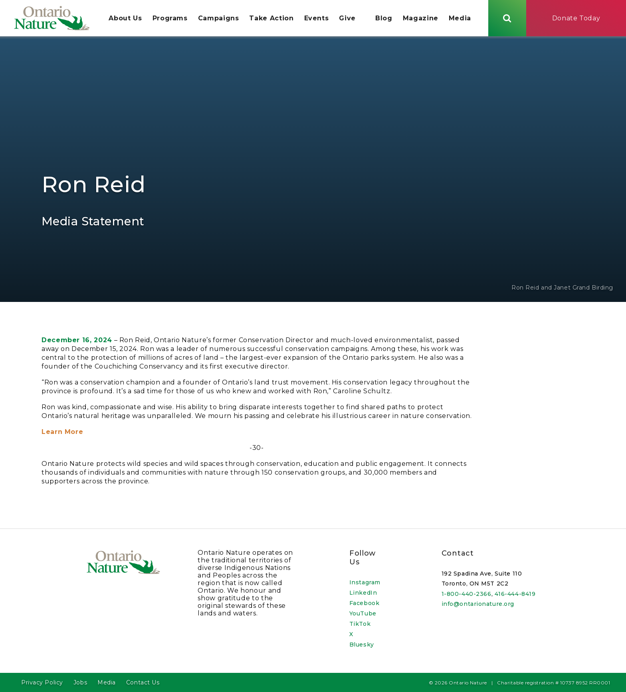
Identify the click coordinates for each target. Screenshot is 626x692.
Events (316, 18)
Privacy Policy (42, 682)
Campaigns (218, 18)
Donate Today (576, 18)
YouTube (362, 613)
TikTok (359, 623)
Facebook (364, 603)
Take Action (272, 18)
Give (347, 18)
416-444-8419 (515, 593)
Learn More (62, 433)
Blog (383, 18)
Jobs (80, 682)
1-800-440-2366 (466, 593)
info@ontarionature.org (478, 603)
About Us (125, 18)
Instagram (364, 582)
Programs (170, 18)
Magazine (420, 18)
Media (460, 18)
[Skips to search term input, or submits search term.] (507, 18)
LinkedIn (363, 592)
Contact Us (143, 682)
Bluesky (361, 644)
